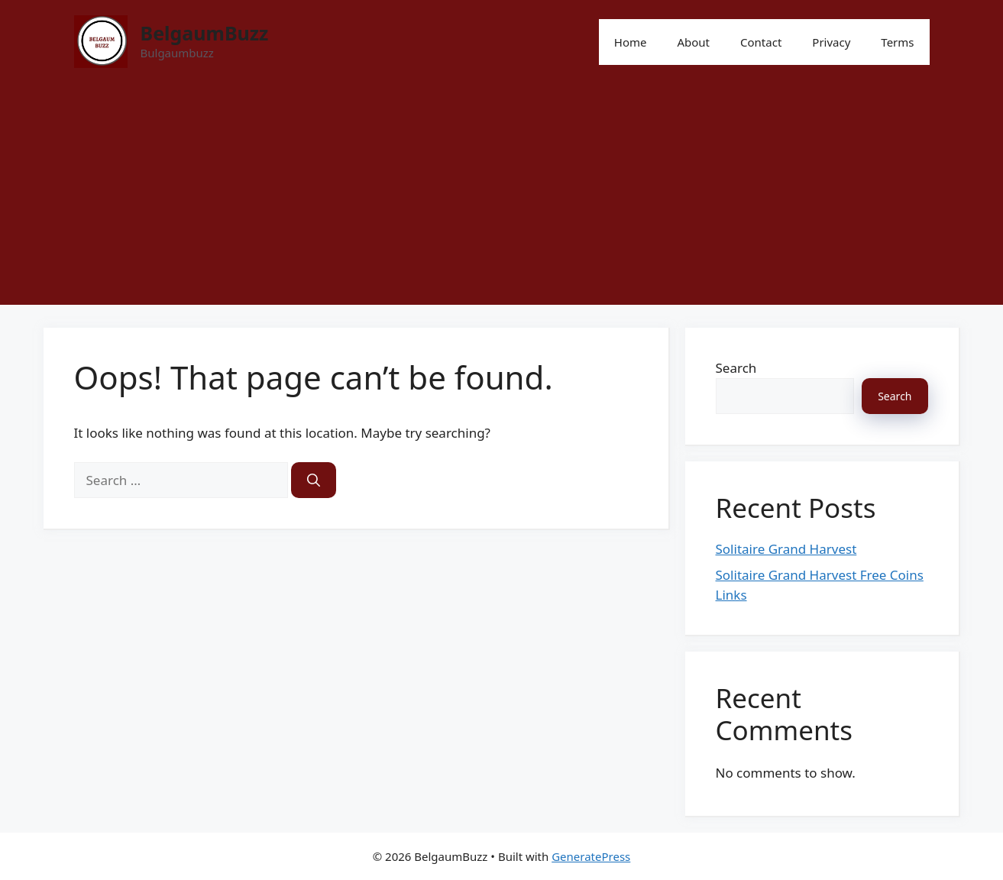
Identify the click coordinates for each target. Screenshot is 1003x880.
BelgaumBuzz (205, 33)
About (693, 42)
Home (630, 42)
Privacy (831, 42)
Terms (897, 42)
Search (736, 368)
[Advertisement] (502, 198)
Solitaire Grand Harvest (786, 549)
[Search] (313, 480)
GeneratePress (591, 856)
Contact (760, 42)
